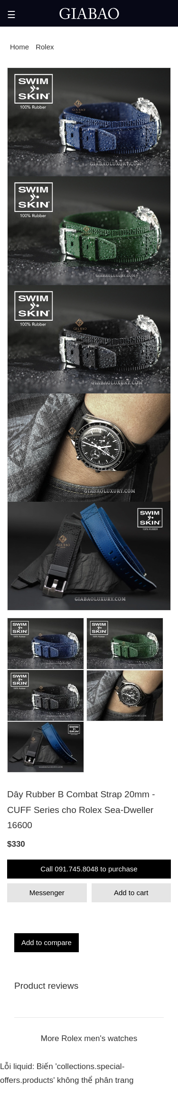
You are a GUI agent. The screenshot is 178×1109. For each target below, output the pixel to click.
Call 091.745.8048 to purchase (88, 869)
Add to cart (131, 893)
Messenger (47, 893)
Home (19, 47)
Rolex (45, 47)
